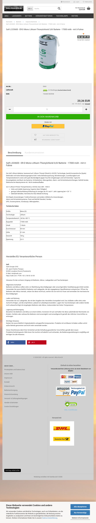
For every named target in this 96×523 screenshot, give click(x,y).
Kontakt (7, 382)
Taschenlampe (62, 16)
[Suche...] (30, 8)
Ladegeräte (16, 16)
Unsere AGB (8, 374)
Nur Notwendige (80, 513)
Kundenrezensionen (34, 152)
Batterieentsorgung (10, 390)
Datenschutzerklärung (49, 518)
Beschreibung (14, 152)
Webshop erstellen (40, 477)
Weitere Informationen (80, 518)
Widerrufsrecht (9, 386)
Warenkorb (65, 2)
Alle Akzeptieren (80, 507)
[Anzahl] (48, 109)
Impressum (8, 378)
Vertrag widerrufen (12, 470)
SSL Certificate (70, 410)
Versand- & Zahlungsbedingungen (15, 398)
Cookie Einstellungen (11, 406)
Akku (6, 16)
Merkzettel (87, 2)
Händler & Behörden (11, 402)
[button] (9, 109)
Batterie (28, 16)
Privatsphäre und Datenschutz (14, 369)
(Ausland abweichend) (64, 90)
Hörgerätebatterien (44, 16)
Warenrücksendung (11, 394)
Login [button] (76, 2)
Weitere (74, 16)
